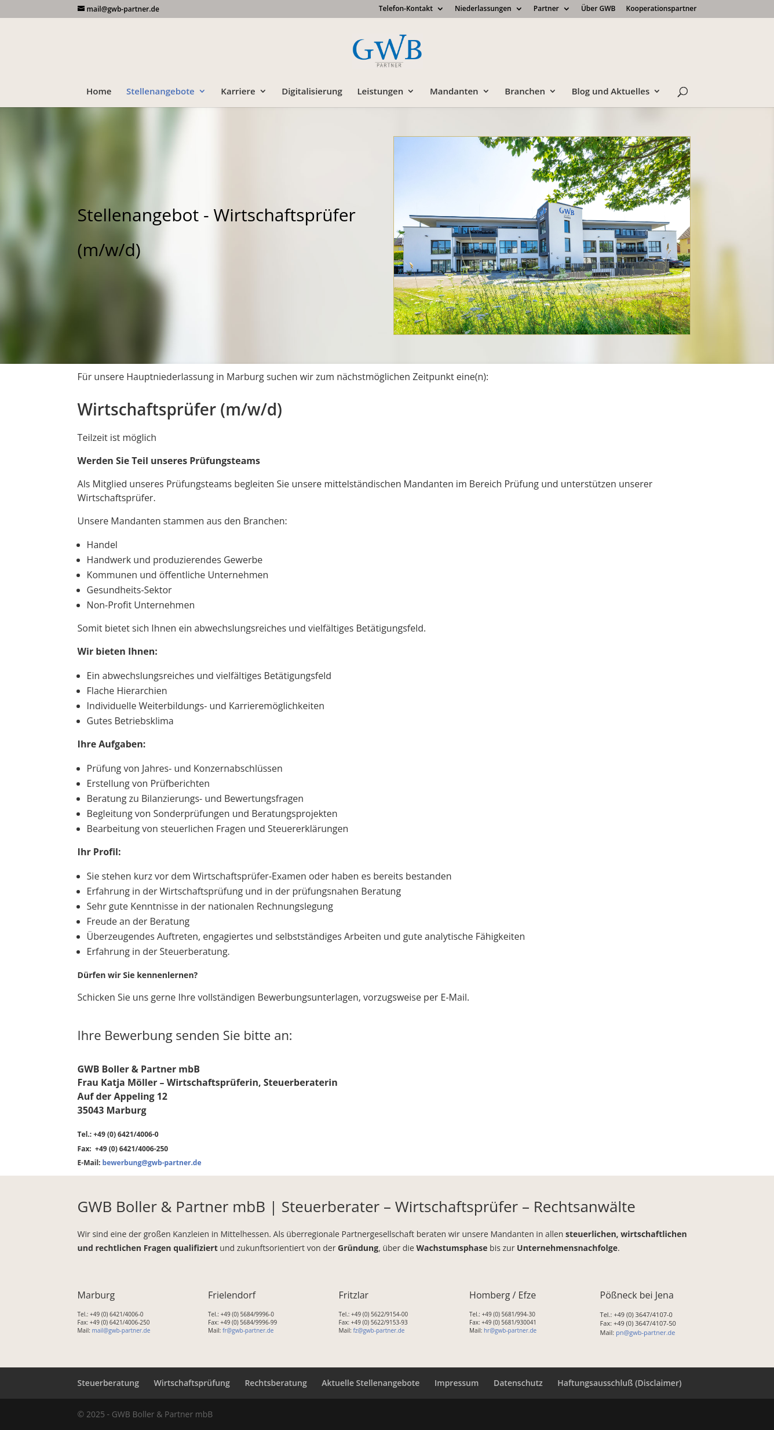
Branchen (525, 92)
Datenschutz (518, 1382)
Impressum (457, 1382)
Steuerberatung (108, 1382)
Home (98, 92)
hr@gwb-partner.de (510, 1330)
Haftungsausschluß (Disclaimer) (619, 1382)
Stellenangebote (160, 92)
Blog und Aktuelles (611, 92)
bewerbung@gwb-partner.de (152, 1163)
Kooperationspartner (661, 9)
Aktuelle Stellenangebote (370, 1382)
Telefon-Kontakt (406, 9)
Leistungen (380, 92)
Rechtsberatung (275, 1382)
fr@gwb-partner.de (247, 1330)
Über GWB (598, 9)
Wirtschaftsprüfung (192, 1382)
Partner (546, 9)
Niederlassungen (483, 9)
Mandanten (454, 92)
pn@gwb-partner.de (646, 1332)
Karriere (238, 92)
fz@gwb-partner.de (378, 1330)
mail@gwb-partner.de (121, 1330)
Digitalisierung (312, 92)
